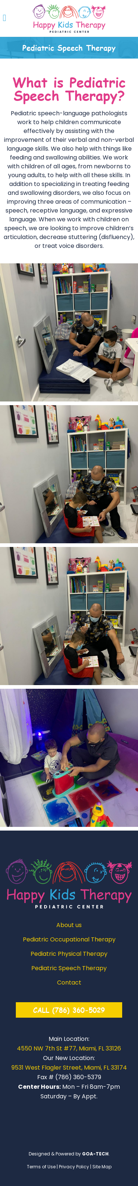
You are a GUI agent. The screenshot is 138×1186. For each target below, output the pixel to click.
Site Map (102, 1167)
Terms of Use (41, 1167)
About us (69, 925)
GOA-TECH (95, 1154)
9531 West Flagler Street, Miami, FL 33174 (69, 1067)
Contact (69, 983)
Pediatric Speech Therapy (69, 968)
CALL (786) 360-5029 (69, 1009)
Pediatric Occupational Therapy (69, 940)
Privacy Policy (74, 1167)
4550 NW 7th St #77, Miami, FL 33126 (69, 1048)
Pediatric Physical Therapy (69, 954)
